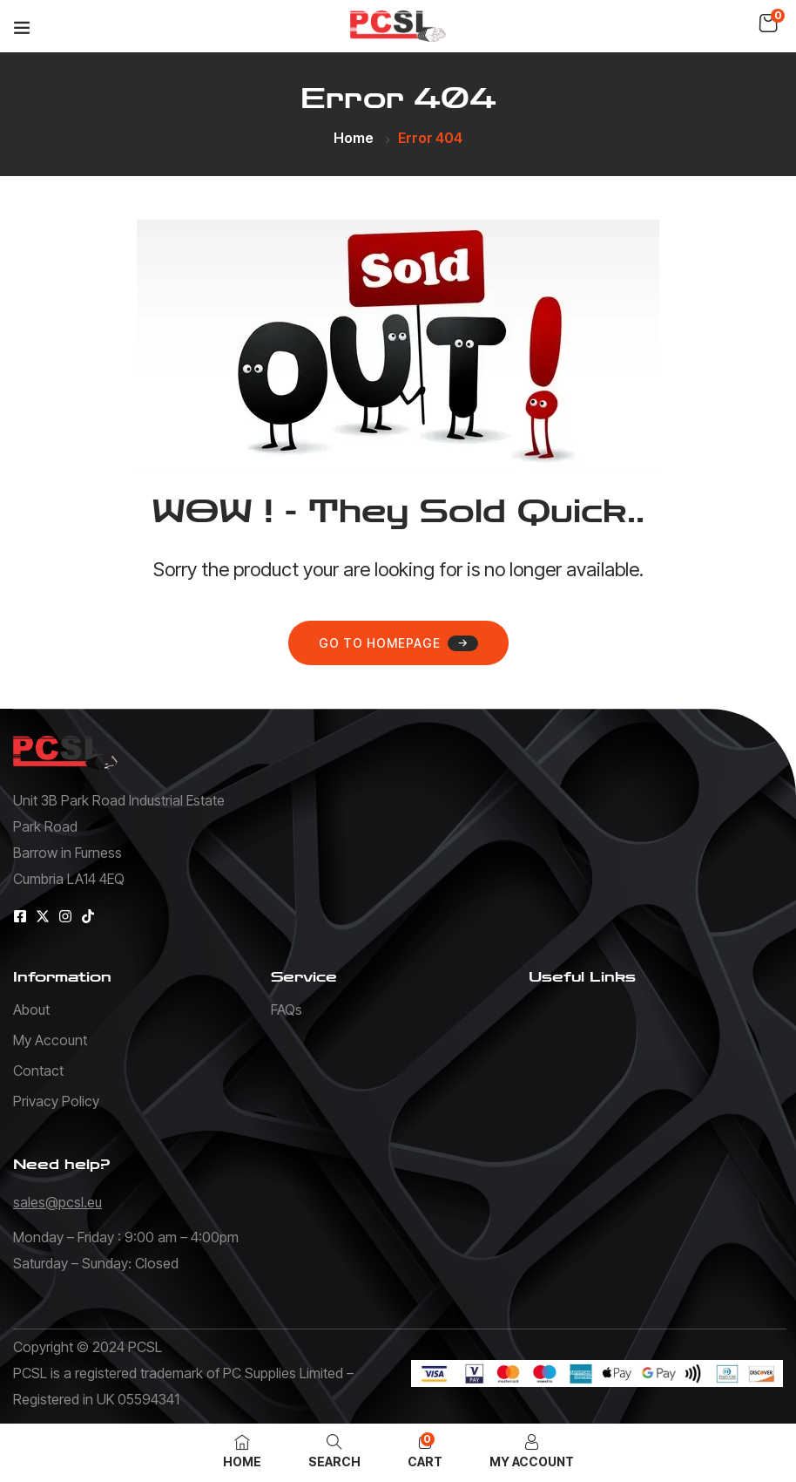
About (31, 1009)
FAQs (286, 1009)
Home (354, 137)
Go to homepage (398, 643)
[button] (768, 23)
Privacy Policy (56, 1101)
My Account (50, 1040)
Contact (38, 1070)
